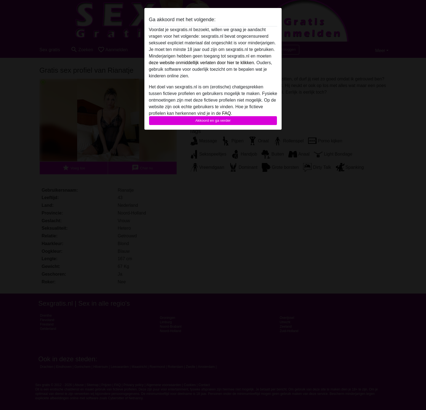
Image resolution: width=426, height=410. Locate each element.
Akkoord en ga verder (213, 120)
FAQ (226, 113)
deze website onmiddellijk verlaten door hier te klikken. (202, 62)
